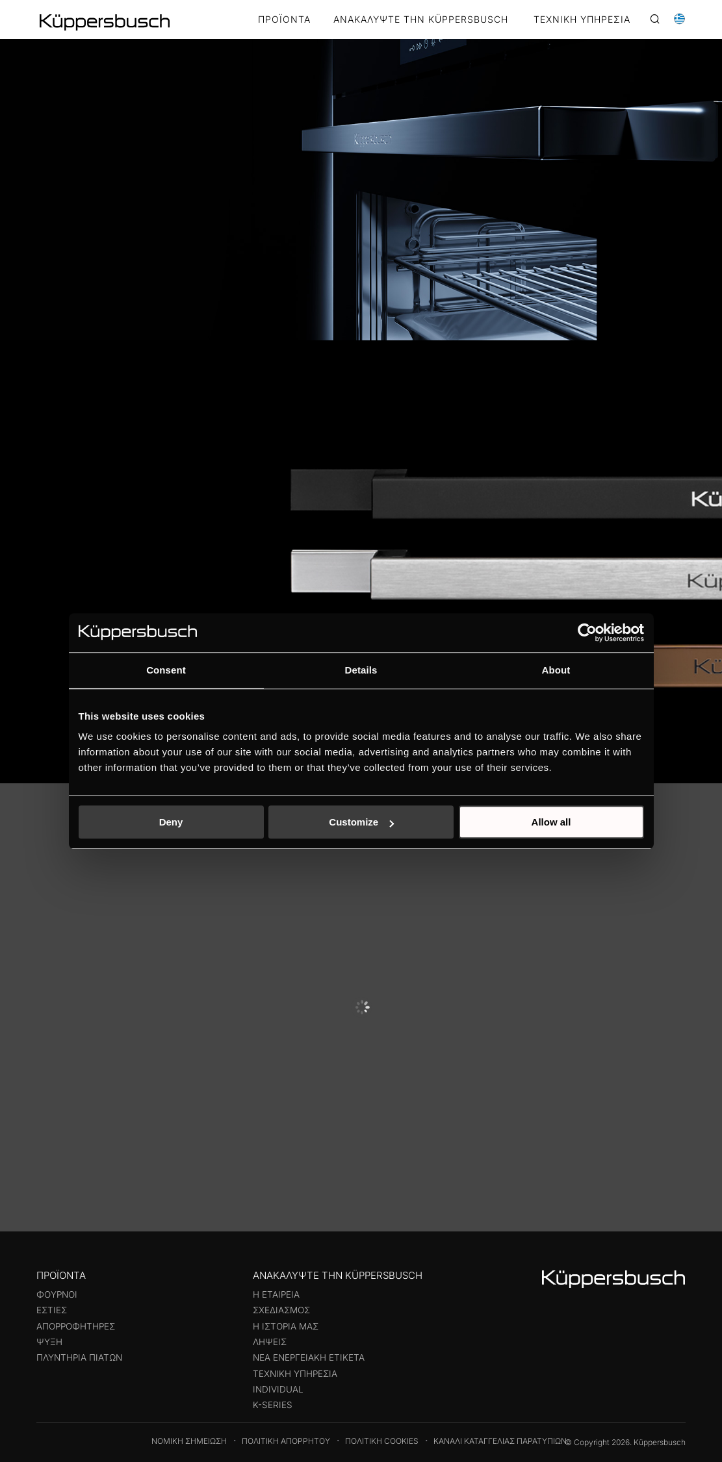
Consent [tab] (166, 669)
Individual (278, 1389)
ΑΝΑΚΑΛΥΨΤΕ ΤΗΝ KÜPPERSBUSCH (420, 20)
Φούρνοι (56, 1294)
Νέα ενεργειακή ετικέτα (309, 1357)
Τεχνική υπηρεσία (295, 1373)
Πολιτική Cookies (382, 1441)
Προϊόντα (284, 20)
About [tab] (556, 669)
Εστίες (51, 1310)
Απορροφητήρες (75, 1326)
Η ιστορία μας (285, 1326)
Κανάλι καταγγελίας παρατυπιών (500, 1441)
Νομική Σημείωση (189, 1441)
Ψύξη (49, 1342)
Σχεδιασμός (281, 1310)
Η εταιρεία (276, 1294)
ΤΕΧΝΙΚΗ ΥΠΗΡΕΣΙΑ (582, 20)
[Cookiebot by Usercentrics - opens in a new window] (587, 632)
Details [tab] (361, 669)
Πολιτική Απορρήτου (286, 1441)
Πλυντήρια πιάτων (79, 1357)
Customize (361, 821)
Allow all (551, 821)
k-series (272, 1405)
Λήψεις (270, 1342)
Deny (171, 821)
